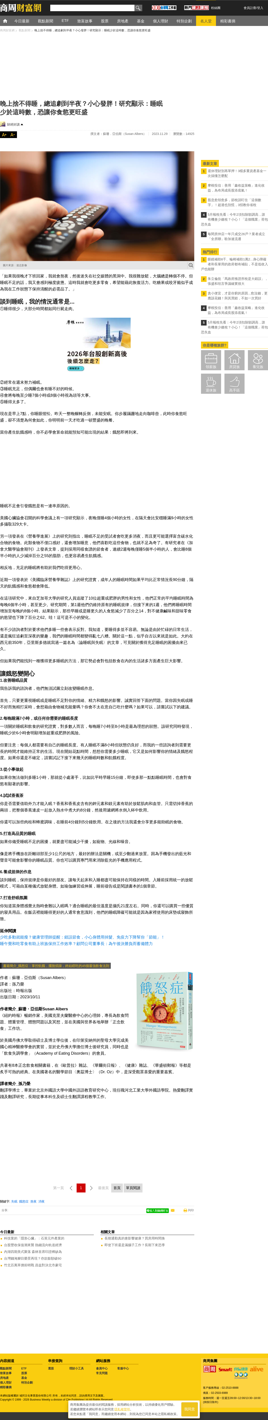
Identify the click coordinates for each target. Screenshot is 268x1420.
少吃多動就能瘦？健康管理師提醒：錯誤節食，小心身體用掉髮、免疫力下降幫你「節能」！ (82, 937)
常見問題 (102, 1373)
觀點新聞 (6, 1368)
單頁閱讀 (133, 1188)
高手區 (234, 390)
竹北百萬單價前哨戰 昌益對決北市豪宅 (33, 1265)
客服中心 (123, 1368)
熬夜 (33, 1201)
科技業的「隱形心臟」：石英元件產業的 (34, 1238)
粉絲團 (215, 8)
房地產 (4, 1378)
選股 (51, 1368)
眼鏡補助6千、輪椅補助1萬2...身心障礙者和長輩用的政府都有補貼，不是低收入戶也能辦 (234, 264)
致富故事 (6, 1373)
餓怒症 (24, 1201)
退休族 (211, 390)
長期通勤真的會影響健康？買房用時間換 (135, 1238)
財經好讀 (13, 124)
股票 (24, 1373)
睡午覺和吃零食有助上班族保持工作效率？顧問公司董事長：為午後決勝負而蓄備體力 (76, 943)
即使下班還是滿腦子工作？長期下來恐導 (135, 1245)
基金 (24, 1378)
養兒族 (258, 367)
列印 (191, 1210)
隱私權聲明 (122, 1409)
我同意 (189, 1409)
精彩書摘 (6, 1387)
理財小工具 (76, 1368)
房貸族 (234, 367)
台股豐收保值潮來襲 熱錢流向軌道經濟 (33, 1245)
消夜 (41, 1201)
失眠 (14, 1201)
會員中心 (102, 1368)
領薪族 (211, 367)
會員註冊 (250, 8)
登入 (260, 8)
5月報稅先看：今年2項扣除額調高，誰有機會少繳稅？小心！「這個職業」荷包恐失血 (234, 219)
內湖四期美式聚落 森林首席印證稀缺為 (33, 1252)
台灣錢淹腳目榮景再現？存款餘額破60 (32, 1258)
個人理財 (6, 1382)
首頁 (9, 21)
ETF (24, 1368)
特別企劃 (27, 1382)
